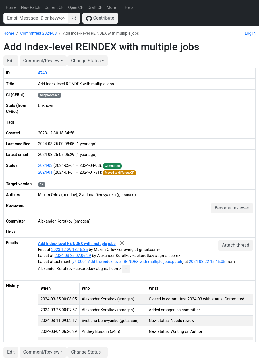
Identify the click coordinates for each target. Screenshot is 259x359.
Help (129, 7)
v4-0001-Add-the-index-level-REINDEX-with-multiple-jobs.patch (127, 261)
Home (11, 7)
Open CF (75, 7)
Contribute (100, 18)
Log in (250, 33)
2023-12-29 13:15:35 (69, 249)
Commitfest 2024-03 (38, 33)
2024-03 (45, 165)
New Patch (30, 7)
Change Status (86, 60)
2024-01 (45, 172)
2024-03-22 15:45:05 (207, 261)
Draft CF (95, 7)
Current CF (54, 7)
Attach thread (235, 245)
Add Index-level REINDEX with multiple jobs (77, 243)
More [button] (112, 7)
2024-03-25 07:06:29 (73, 255)
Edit (11, 60)
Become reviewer (232, 208)
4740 (42, 73)
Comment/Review (41, 60)
